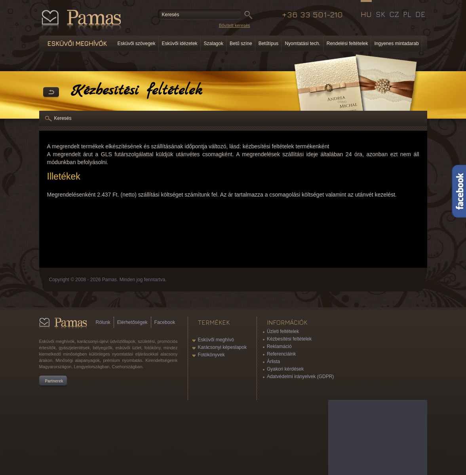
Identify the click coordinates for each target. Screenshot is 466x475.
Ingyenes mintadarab (396, 43)
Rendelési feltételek (347, 43)
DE (420, 14)
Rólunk (103, 322)
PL (407, 14)
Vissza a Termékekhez (51, 92)
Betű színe (241, 43)
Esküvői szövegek (137, 43)
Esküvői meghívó (216, 340)
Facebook (164, 322)
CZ (394, 14)
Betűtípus (269, 43)
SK (380, 14)
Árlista (273, 361)
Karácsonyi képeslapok (222, 347)
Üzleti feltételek (283, 331)
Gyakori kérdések (285, 369)
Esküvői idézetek (180, 43)
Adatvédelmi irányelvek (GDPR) (300, 376)
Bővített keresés (234, 25)
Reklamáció (279, 346)
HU (366, 14)
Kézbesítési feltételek (289, 339)
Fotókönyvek (211, 355)
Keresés (63, 118)
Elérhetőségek (132, 322)
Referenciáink (281, 354)
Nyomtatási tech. (302, 43)
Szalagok (213, 43)
